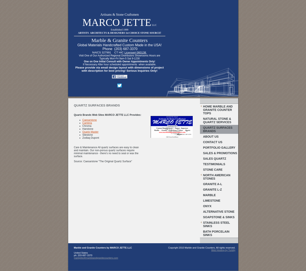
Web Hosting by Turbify (223, 250)
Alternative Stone (219, 211)
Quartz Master (90, 131)
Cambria (87, 123)
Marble (209, 195)
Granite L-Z (212, 189)
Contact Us (212, 142)
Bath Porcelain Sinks (216, 233)
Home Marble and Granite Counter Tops (218, 110)
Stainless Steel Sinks (216, 224)
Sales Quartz (214, 158)
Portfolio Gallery (219, 147)
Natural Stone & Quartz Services (217, 120)
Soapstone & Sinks (219, 217)
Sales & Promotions (220, 153)
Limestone (211, 200)
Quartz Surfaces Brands (217, 129)
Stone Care (213, 169)
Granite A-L (212, 184)
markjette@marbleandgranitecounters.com (96, 258)
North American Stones (217, 176)
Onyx (207, 206)
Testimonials (214, 164)
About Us (211, 136)
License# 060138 (136, 52)
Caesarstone (89, 120)
